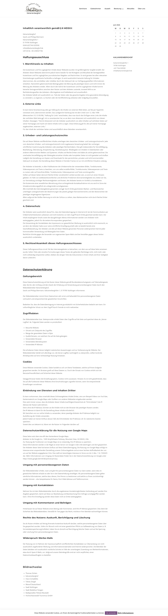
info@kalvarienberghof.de (122, 71)
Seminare (83, 9)
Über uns (141, 9)
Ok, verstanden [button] (111, 613)
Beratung (117, 9)
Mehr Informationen (126, 613)
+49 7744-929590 (119, 68)
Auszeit (107, 9)
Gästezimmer (95, 9)
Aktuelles (130, 9)
